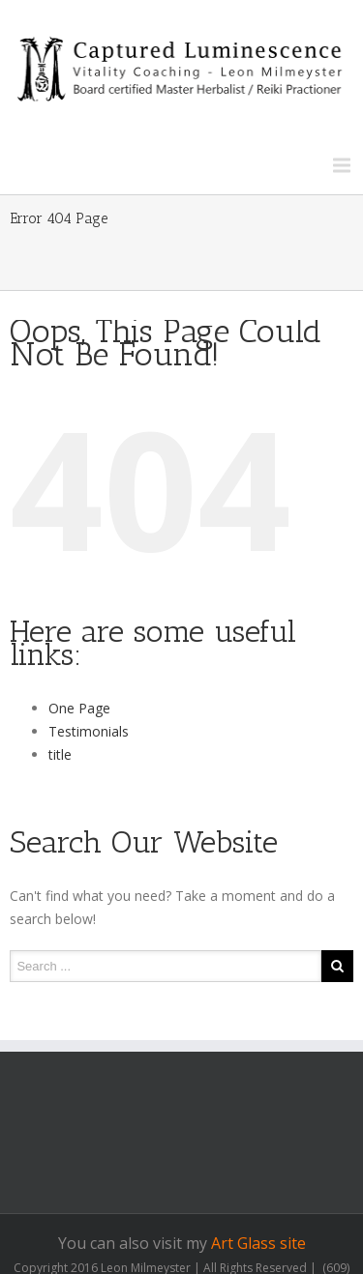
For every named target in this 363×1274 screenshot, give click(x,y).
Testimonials (88, 731)
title (60, 754)
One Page (79, 708)
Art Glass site (258, 1243)
